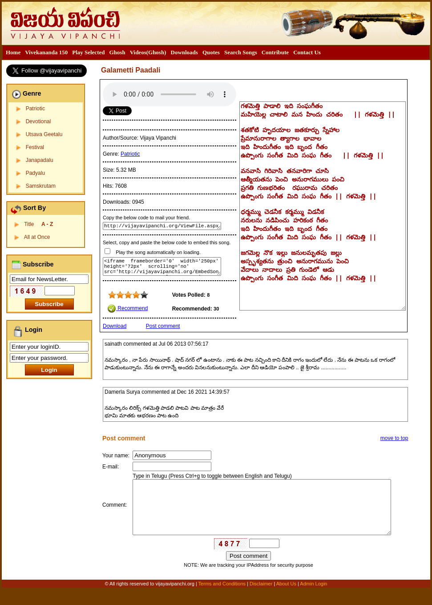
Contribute (275, 52)
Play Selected (88, 52)
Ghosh (117, 52)
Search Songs (240, 52)
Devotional (38, 121)
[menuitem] (13, 52)
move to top (394, 438)
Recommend (127, 308)
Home (13, 52)
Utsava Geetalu (44, 134)
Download (114, 326)
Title (38, 224)
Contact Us (307, 52)
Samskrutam (41, 186)
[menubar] (163, 52)
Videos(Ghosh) (148, 52)
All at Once (37, 237)
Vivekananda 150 (46, 52)
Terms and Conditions (222, 599)
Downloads (184, 52)
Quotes (211, 52)
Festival (35, 147)
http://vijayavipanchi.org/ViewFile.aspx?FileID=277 (162, 226)
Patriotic (35, 108)
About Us (286, 599)
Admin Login (313, 599)
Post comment (163, 326)
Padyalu (35, 173)
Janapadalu (39, 160)
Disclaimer (261, 599)
